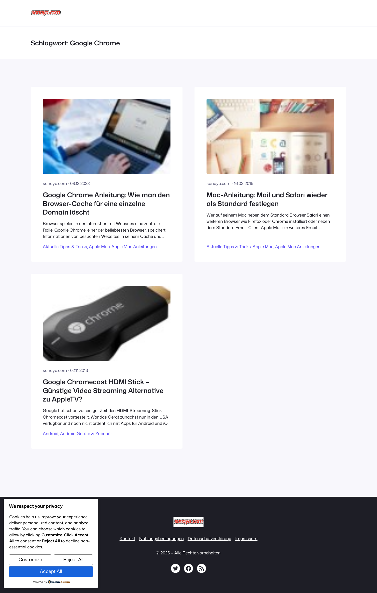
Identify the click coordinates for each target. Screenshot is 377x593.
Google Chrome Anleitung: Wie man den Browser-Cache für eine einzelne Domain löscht (106, 203)
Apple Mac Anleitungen (134, 246)
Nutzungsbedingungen (161, 538)
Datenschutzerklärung (209, 538)
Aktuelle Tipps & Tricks (65, 246)
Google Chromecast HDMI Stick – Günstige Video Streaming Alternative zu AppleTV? (103, 390)
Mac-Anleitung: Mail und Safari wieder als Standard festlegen (267, 199)
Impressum (246, 538)
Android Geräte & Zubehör (86, 433)
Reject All (73, 559)
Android (50, 433)
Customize (30, 559)
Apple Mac (99, 246)
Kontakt (127, 538)
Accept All (51, 571)
